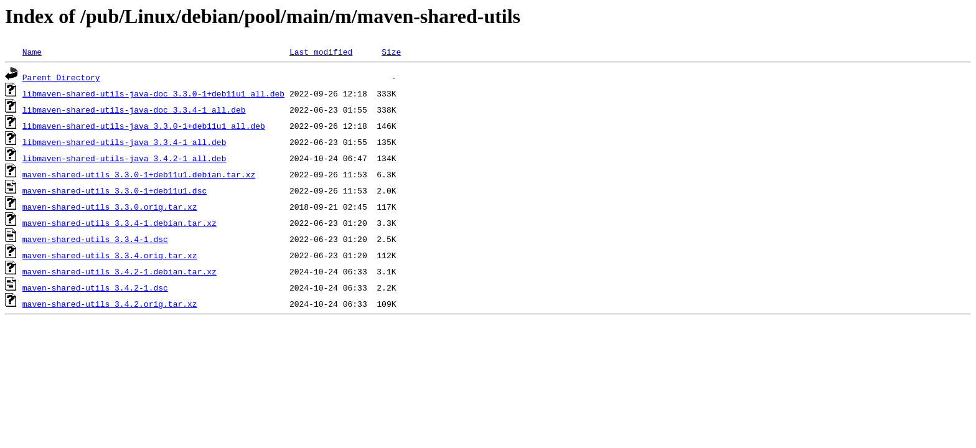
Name (32, 51)
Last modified (320, 51)
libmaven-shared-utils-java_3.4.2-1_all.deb (124, 158)
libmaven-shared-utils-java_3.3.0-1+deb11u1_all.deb (143, 125)
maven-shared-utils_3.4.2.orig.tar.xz (109, 303)
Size (391, 51)
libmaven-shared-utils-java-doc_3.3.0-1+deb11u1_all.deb (153, 93)
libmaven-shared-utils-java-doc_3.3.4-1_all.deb (134, 109)
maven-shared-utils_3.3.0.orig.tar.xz (109, 206)
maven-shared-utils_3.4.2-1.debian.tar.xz (119, 271)
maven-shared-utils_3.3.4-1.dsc (95, 239)
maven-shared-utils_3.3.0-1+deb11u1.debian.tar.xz (138, 174)
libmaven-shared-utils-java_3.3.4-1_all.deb (124, 141)
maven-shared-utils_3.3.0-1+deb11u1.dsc (114, 190)
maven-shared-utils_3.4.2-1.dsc (95, 287)
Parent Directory (61, 77)
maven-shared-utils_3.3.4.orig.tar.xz (109, 255)
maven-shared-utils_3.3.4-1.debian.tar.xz (119, 222)
